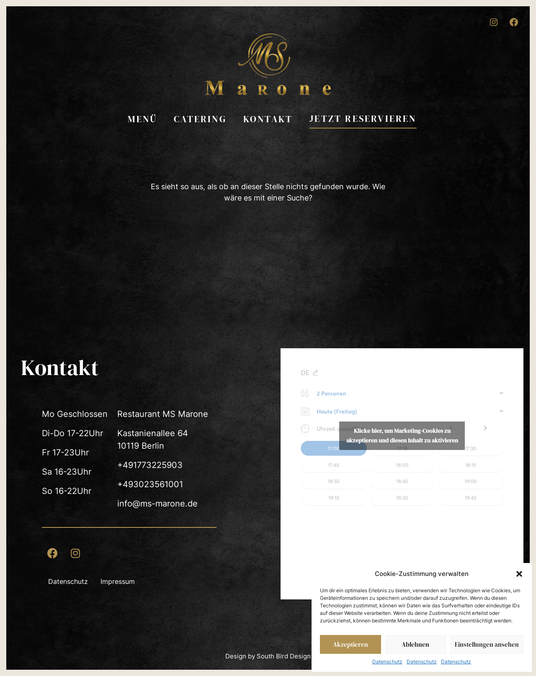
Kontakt (268, 119)
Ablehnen (415, 644)
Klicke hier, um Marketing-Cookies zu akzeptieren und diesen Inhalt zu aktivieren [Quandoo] (402, 436)
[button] (519, 574)
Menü (142, 119)
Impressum (117, 581)
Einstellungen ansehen (487, 644)
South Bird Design (284, 656)
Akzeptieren (350, 644)
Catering (200, 119)
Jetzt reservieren (362, 118)
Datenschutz (387, 661)
